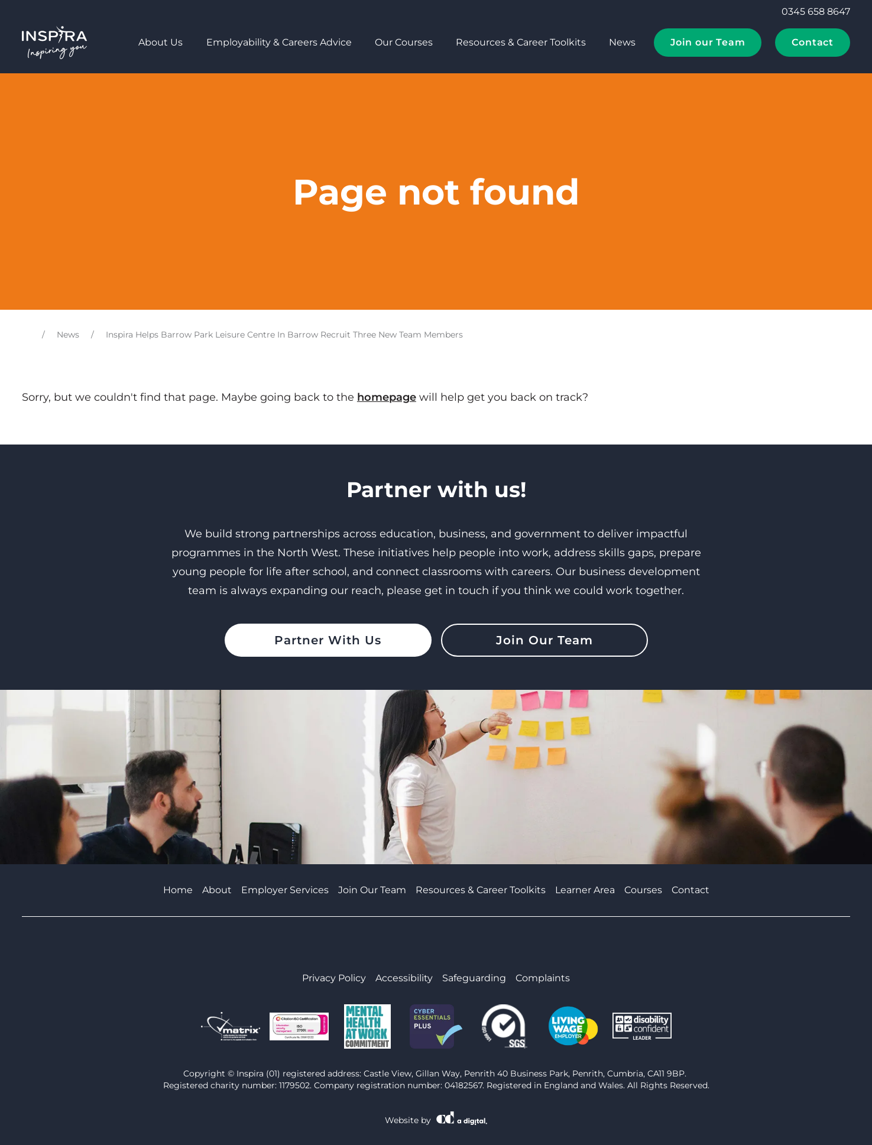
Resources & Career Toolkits (521, 42)
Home (178, 890)
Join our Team (707, 42)
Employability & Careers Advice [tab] (279, 42)
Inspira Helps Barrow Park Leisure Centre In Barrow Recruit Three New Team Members (284, 334)
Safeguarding (474, 978)
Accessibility (404, 978)
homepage (386, 397)
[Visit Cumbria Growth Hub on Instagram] (466, 944)
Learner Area (585, 890)
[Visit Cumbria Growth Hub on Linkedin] (446, 944)
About (217, 890)
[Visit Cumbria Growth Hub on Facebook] (406, 944)
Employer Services (285, 890)
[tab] (113, 42)
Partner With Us (327, 640)
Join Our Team (544, 640)
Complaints (543, 978)
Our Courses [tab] (404, 42)
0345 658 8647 (807, 12)
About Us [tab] (160, 42)
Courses (643, 890)
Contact (813, 42)
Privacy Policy (334, 978)
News (622, 42)
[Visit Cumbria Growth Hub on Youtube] (426, 944)
